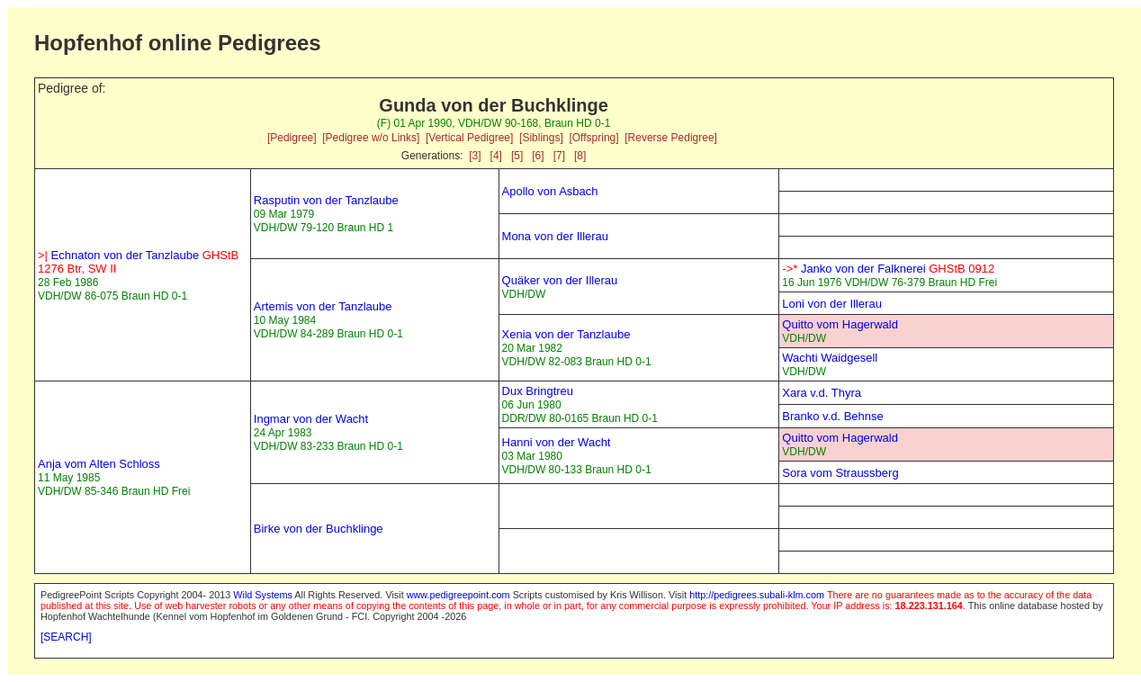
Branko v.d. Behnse (833, 416)
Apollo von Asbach (550, 191)
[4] (496, 155)
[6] (538, 155)
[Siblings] (541, 137)
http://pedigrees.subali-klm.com (756, 594)
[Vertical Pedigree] (469, 137)
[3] (475, 155)
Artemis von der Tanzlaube (323, 306)
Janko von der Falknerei (888, 268)
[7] (559, 155)
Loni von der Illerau (832, 303)
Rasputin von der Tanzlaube (326, 200)
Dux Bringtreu (537, 391)
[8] (580, 155)
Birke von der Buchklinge (318, 528)
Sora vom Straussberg (840, 473)
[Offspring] (593, 137)
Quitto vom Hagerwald (840, 324)
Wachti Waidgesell (829, 357)
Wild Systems (262, 594)
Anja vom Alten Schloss (99, 464)
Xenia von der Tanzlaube (566, 334)
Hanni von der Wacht (556, 442)
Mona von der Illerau (555, 236)
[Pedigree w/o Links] (370, 137)
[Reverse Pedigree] (670, 137)
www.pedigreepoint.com (458, 594)
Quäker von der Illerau (560, 280)
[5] (517, 155)
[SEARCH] (66, 637)
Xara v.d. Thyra (821, 392)
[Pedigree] (292, 137)
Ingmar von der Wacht (311, 419)
